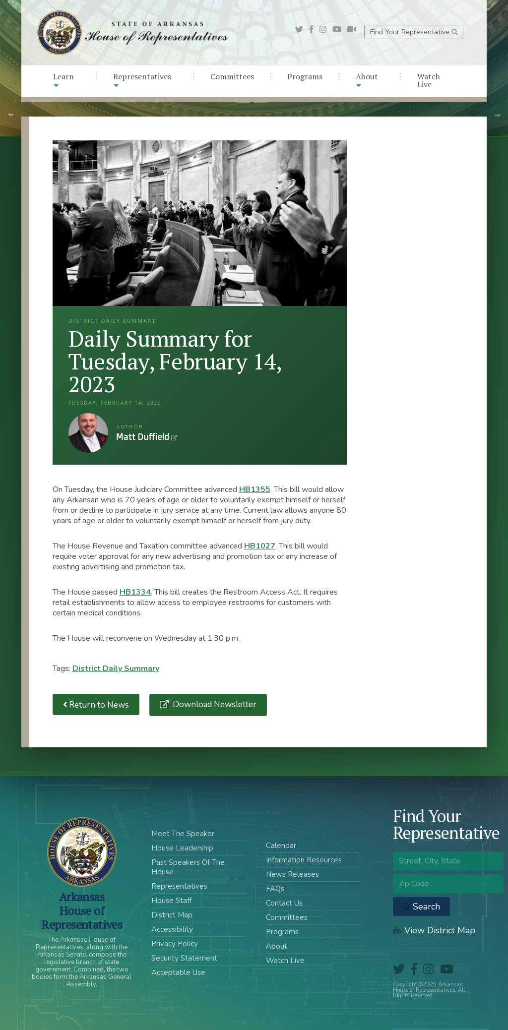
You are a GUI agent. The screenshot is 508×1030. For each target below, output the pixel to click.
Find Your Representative (414, 32)
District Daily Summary (115, 668)
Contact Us (284, 903)
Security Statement (184, 958)
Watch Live (428, 80)
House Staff (171, 901)
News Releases (292, 874)
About (367, 80)
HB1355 (254, 489)
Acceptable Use (178, 972)
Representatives (142, 80)
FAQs (275, 889)
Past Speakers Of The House (188, 867)
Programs (304, 76)
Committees (232, 76)
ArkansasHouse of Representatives (81, 910)
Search (421, 906)
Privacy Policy (174, 944)
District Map (171, 915)
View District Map (434, 930)
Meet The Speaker (182, 834)
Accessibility (172, 929)
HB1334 (135, 592)
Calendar (281, 845)
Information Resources (304, 860)
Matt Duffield (88, 433)
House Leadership (182, 848)
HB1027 (259, 546)
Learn (63, 80)
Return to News (96, 704)
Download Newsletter (213, 704)
